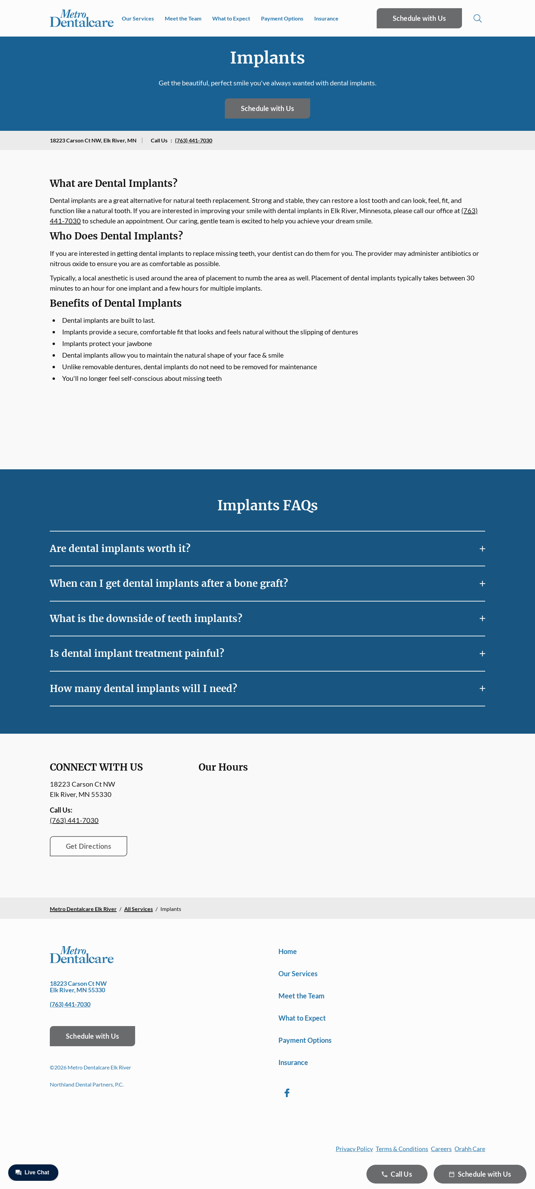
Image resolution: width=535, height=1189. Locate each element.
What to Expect (231, 18)
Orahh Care (469, 1148)
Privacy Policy (354, 1148)
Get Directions (88, 846)
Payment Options (282, 18)
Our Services (138, 18)
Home (287, 951)
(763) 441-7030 (193, 140)
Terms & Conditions (402, 1148)
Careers (441, 1148)
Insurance (326, 18)
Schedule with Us (419, 18)
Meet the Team (183, 18)
